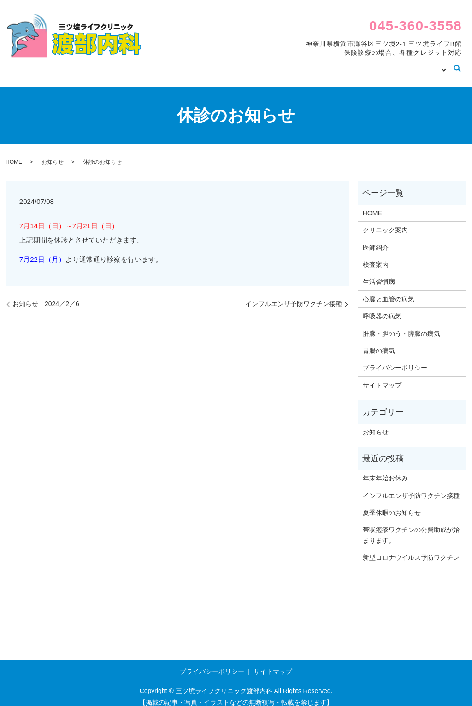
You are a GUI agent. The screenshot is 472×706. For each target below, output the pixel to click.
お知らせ (52, 153)
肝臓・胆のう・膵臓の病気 (401, 325)
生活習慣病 (379, 273)
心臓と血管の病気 (388, 290)
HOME (227, 64)
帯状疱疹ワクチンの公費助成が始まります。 (411, 526)
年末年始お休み (385, 469)
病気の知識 (423, 64)
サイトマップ (382, 376)
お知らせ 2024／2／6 (45, 295)
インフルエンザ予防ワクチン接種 (293, 295)
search (457, 65)
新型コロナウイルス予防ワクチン (411, 548)
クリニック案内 (278, 64)
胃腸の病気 (379, 342)
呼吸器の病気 (382, 307)
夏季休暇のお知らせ (392, 504)
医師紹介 (331, 64)
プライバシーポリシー (395, 359)
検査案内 (376, 64)
